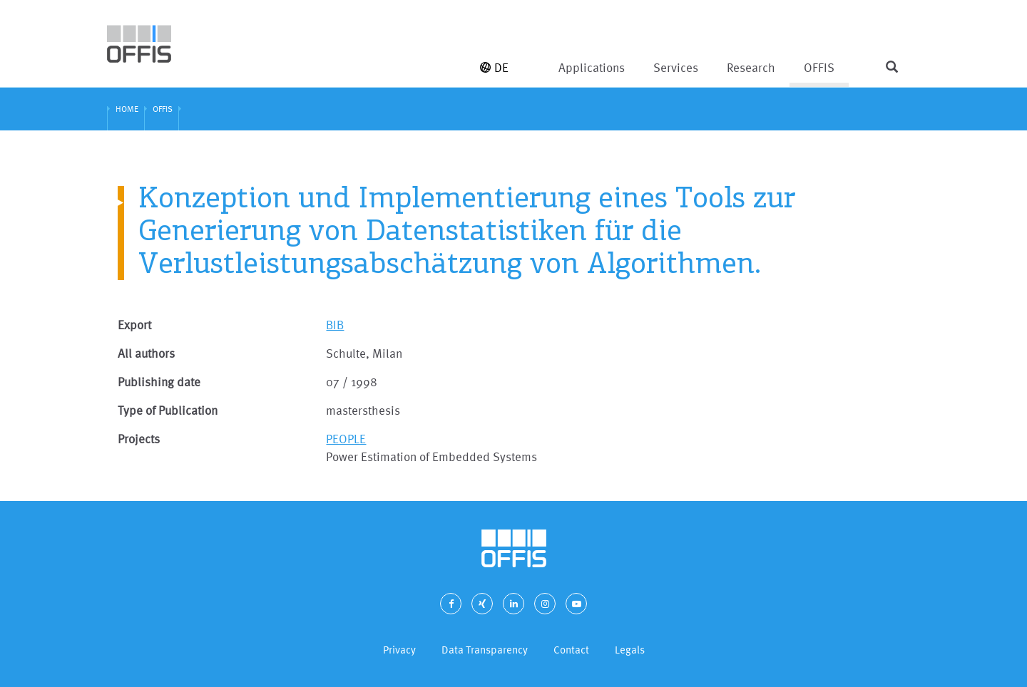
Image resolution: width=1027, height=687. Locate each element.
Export (134, 324)
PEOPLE (346, 438)
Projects (139, 438)
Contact (571, 650)
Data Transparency (484, 650)
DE (494, 67)
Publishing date (159, 381)
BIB (335, 324)
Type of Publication (168, 410)
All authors (146, 353)
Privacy (399, 650)
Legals (630, 650)
